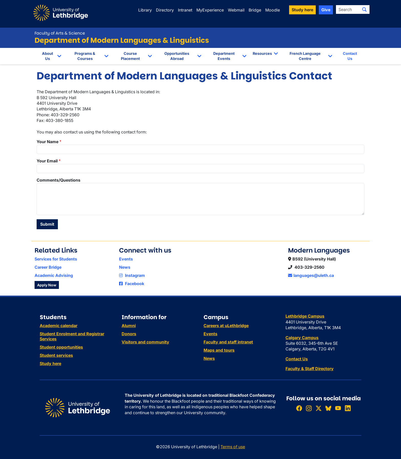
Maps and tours (219, 350)
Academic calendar (58, 325)
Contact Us (350, 56)
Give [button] (325, 9)
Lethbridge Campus (305, 316)
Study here (50, 363)
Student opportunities (61, 347)
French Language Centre (305, 56)
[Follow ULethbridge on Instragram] (309, 408)
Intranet (185, 10)
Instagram (132, 275)
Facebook (131, 283)
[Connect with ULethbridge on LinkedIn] (348, 408)
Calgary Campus (302, 337)
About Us (47, 56)
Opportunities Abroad (176, 56)
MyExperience (210, 10)
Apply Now (46, 285)
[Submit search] (364, 9)
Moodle (272, 10)
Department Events (224, 56)
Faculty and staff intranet (228, 342)
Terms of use (232, 446)
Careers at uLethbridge (226, 325)
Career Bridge (48, 267)
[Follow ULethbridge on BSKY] (328, 408)
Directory (165, 10)
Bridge (255, 10)
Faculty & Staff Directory (310, 368)
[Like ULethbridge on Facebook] (299, 408)
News (124, 267)
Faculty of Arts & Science (60, 33)
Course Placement (130, 56)
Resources (262, 53)
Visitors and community (145, 342)
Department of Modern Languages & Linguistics (122, 40)
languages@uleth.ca (311, 275)
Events (126, 259)
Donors (129, 333)
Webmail (236, 10)
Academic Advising (54, 275)
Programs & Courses (85, 56)
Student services (56, 355)
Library (145, 10)
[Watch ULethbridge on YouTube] (338, 408)
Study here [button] (302, 9)
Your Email (47, 160)
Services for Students (56, 259)
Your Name (47, 141)
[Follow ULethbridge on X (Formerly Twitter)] (318, 408)
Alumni (129, 325)
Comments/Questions (58, 180)
